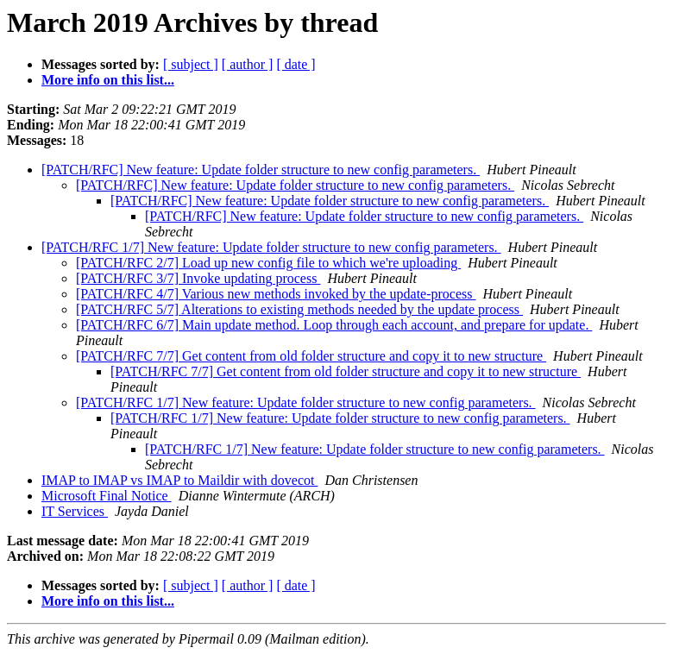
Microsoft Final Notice (106, 495)
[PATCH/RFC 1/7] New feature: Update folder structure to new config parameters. (271, 247)
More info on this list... (107, 79)
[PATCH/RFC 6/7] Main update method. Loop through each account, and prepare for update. (334, 325)
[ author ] (248, 64)
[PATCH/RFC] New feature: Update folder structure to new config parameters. (260, 169)
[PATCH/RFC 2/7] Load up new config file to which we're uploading (268, 262)
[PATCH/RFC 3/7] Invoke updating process (198, 278)
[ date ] (295, 64)
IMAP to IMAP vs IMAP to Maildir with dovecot (179, 480)
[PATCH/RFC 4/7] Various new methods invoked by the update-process (276, 293)
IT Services (74, 511)
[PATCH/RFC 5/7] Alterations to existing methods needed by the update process (299, 309)
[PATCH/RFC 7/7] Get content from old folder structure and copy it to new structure (311, 356)
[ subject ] (190, 64)
